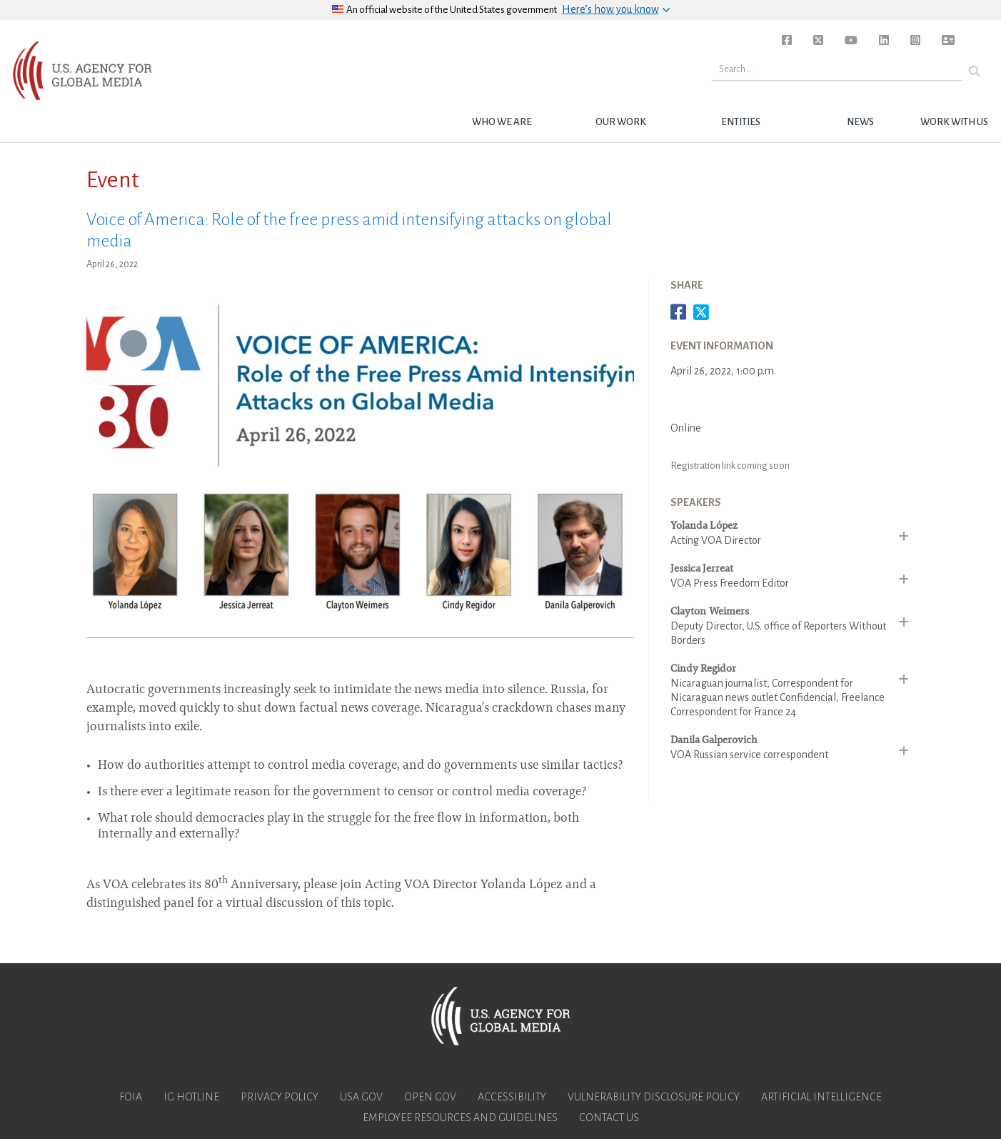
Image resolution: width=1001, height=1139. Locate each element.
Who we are (502, 121)
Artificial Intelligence (821, 1097)
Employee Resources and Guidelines (460, 1117)
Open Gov (430, 1097)
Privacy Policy (279, 1097)
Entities (740, 121)
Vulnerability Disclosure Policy (654, 1097)
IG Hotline (191, 1097)
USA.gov (361, 1097)
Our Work (620, 121)
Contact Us (609, 1117)
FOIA (130, 1097)
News (860, 121)
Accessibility (512, 1097)
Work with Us (954, 121)
